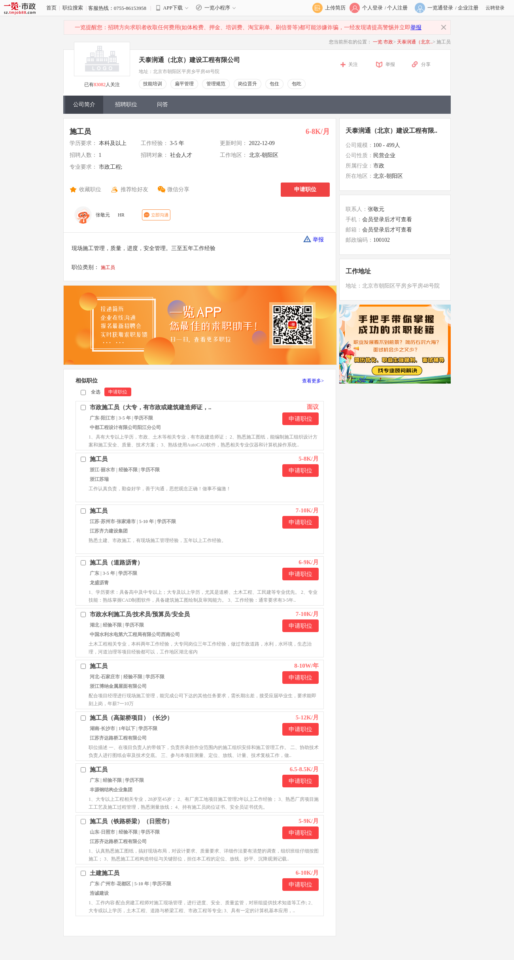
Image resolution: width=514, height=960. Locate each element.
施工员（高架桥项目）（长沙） (131, 718)
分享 (426, 64)
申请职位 (305, 189)
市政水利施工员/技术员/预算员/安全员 (140, 614)
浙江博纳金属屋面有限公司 (118, 686)
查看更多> (313, 381)
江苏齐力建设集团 (109, 531)
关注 (353, 64)
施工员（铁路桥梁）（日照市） (131, 821)
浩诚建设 (99, 893)
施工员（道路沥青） (116, 562)
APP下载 (173, 8)
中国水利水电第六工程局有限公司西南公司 (135, 634)
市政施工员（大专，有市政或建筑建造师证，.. (151, 407)
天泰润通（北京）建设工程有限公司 (189, 59)
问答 (162, 104)
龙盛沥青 (99, 582)
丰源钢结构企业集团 (111, 789)
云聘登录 (495, 8)
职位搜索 (72, 8)
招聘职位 (126, 104)
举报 (415, 27)
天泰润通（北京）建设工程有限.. (391, 130)
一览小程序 (217, 8)
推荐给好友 (134, 189)
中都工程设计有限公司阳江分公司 (125, 427)
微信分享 (178, 189)
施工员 (80, 132)
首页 (51, 8)
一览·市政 (383, 42)
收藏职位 (90, 189)
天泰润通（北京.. (415, 42)
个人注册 (397, 8)
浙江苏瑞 (99, 479)
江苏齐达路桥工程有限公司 (118, 738)
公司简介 (84, 104)
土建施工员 (104, 873)
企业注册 (468, 8)
